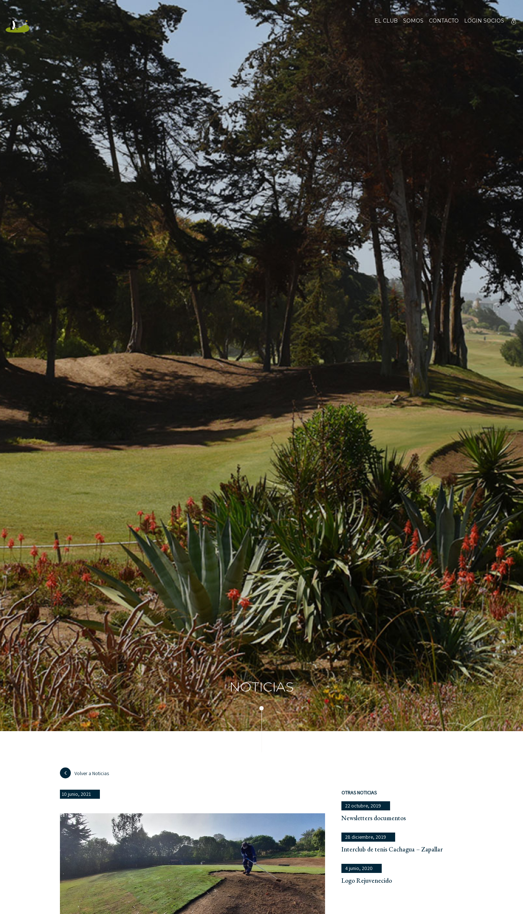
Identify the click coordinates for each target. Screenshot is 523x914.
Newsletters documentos (373, 818)
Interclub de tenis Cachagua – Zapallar (392, 849)
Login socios (484, 21)
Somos (413, 25)
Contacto (444, 25)
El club (386, 25)
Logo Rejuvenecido (366, 880)
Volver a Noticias (84, 772)
